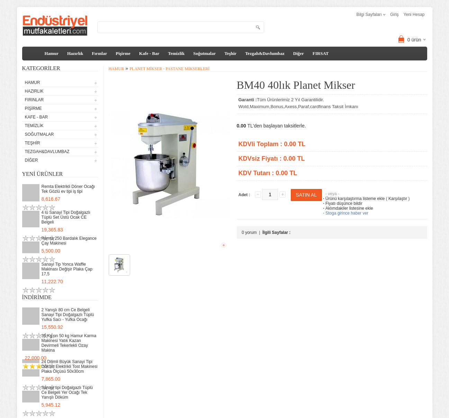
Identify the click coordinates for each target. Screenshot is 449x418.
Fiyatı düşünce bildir (342, 203)
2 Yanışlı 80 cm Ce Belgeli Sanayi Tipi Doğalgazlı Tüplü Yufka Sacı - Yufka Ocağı (68, 314)
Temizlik (176, 53)
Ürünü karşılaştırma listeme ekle (353, 198)
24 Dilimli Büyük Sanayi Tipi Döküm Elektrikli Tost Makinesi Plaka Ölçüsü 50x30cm (70, 366)
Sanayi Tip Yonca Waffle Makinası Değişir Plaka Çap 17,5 (67, 269)
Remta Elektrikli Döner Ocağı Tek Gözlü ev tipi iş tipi (68, 189)
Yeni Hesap (414, 14)
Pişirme (123, 53)
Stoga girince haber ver (345, 213)
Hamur (52, 53)
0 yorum (249, 232)
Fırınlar (99, 53)
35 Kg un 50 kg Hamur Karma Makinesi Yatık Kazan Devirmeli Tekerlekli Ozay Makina (69, 343)
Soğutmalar (204, 53)
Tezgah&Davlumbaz (265, 53)
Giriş (394, 14)
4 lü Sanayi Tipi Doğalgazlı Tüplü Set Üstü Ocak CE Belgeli (66, 217)
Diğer (298, 53)
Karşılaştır (397, 198)
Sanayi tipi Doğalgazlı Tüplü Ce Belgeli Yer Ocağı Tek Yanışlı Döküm (67, 392)
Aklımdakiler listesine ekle (347, 208)
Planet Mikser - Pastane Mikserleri (169, 68)
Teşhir (230, 53)
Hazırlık (75, 53)
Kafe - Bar (149, 53)
